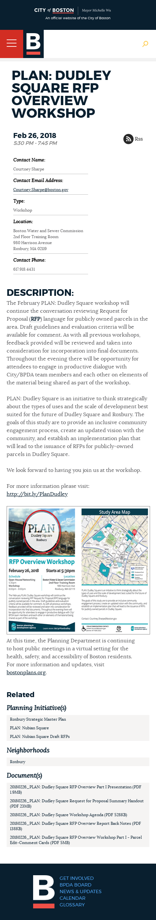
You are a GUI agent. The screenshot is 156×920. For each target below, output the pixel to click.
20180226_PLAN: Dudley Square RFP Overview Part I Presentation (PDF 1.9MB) (75, 789)
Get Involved (77, 878)
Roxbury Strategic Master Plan (38, 719)
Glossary (72, 905)
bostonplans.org (26, 672)
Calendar (72, 898)
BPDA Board (75, 885)
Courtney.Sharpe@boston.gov (40, 190)
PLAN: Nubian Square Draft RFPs (40, 737)
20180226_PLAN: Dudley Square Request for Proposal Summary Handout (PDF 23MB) (77, 803)
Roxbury (17, 762)
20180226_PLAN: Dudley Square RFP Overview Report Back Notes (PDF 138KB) (75, 826)
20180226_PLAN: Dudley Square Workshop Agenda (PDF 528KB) (68, 815)
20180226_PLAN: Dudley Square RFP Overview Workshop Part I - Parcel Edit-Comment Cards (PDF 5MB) (76, 840)
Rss (139, 139)
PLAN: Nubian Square (29, 728)
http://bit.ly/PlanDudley (37, 494)
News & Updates (81, 891)
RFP (35, 319)
